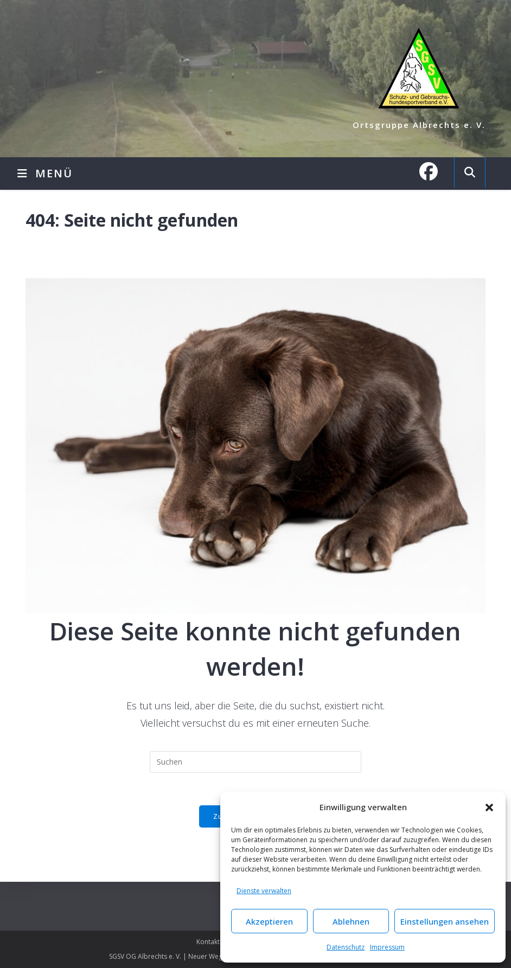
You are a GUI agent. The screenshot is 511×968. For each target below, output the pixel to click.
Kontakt (208, 941)
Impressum (387, 947)
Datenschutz (346, 947)
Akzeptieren (269, 921)
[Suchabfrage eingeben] (255, 762)
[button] (489, 807)
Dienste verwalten (264, 890)
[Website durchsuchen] (470, 172)
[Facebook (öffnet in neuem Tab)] (434, 171)
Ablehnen (351, 921)
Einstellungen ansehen (444, 921)
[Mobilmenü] (45, 173)
